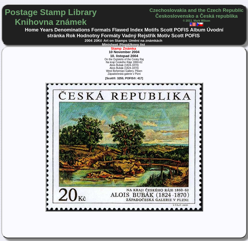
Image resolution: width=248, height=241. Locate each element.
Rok (70, 35)
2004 (89, 41)
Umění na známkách (146, 41)
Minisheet (110, 45)
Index (136, 30)
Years (46, 30)
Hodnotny (88, 35)
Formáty (111, 35)
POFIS (181, 30)
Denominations (72, 30)
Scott (166, 30)
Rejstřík (147, 35)
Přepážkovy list (132, 45)
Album (197, 30)
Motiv (163, 35)
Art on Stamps (115, 41)
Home (32, 30)
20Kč (98, 41)
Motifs (151, 30)
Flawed (120, 30)
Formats (101, 30)
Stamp (116, 48)
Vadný (129, 35)
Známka (129, 48)
